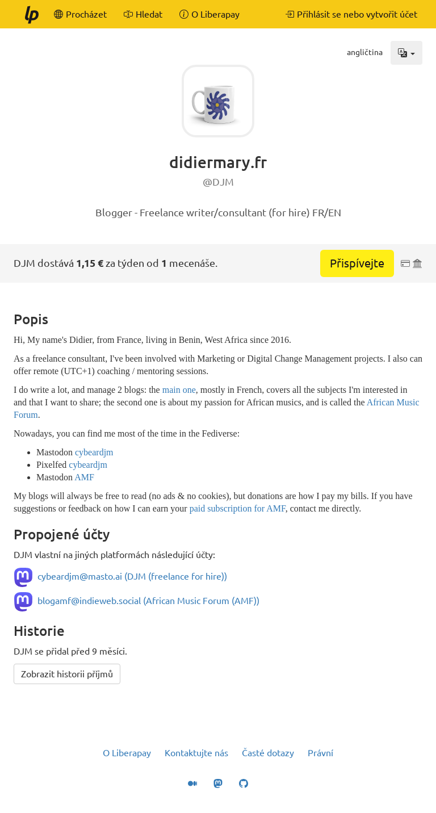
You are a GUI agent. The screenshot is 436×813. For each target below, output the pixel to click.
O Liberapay (127, 753)
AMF (84, 477)
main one (179, 390)
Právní (320, 753)
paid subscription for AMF (238, 508)
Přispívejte (357, 263)
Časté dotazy (268, 753)
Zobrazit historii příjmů (67, 674)
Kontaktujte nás (196, 753)
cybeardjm (94, 452)
